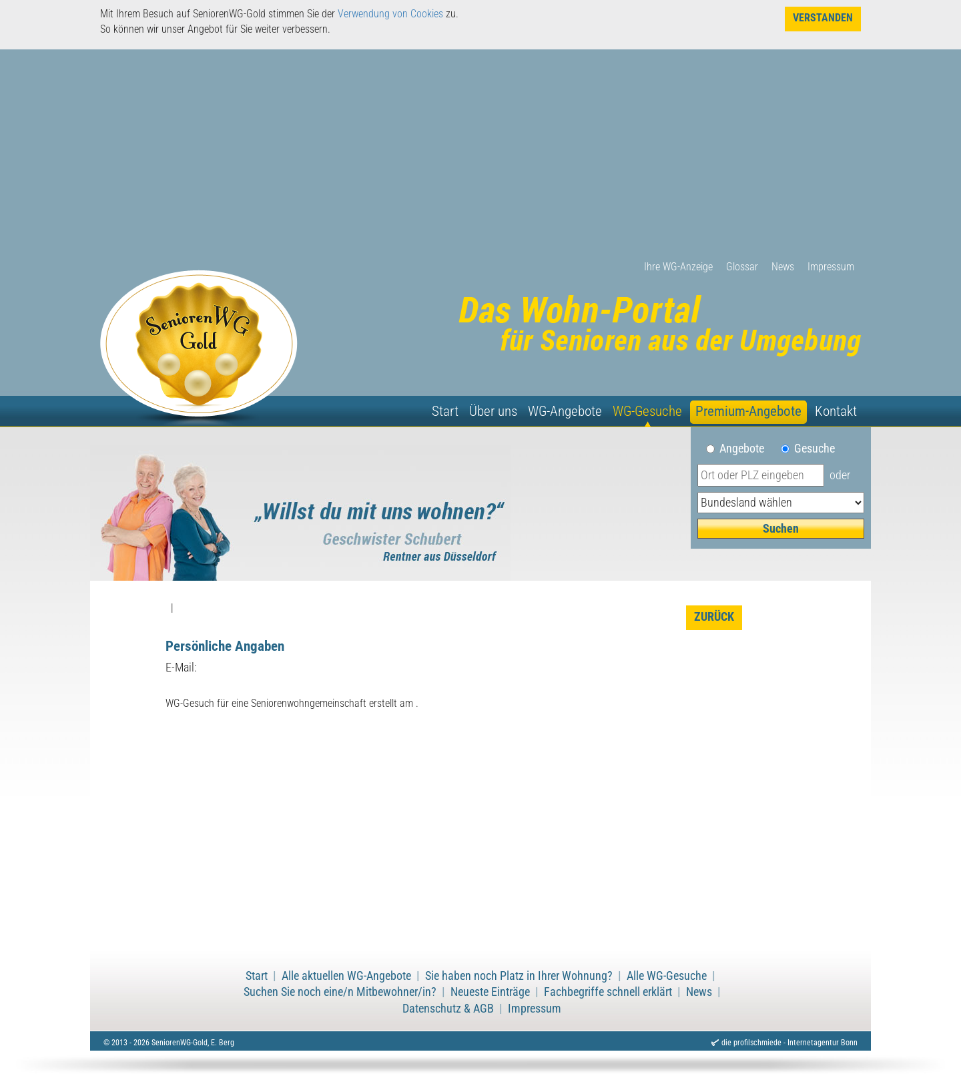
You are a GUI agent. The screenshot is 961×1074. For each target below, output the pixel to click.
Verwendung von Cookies (390, 13)
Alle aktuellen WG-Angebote (346, 976)
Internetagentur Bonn (822, 1042)
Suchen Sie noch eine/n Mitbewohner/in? (340, 992)
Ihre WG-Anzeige (678, 266)
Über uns (493, 411)
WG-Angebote (565, 411)
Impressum (831, 266)
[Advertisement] (480, 159)
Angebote (747, 448)
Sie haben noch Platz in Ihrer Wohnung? (519, 976)
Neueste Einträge (490, 992)
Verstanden (823, 17)
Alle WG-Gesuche (667, 976)
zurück (714, 616)
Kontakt (836, 411)
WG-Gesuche (647, 411)
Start (445, 411)
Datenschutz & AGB (448, 1008)
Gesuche (814, 448)
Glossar (742, 266)
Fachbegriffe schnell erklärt (608, 992)
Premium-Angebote (748, 411)
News (782, 266)
